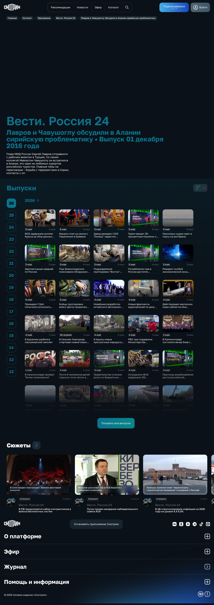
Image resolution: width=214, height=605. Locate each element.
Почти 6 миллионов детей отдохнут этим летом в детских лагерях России (74, 377)
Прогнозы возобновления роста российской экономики (178, 377)
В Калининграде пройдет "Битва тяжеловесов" (40, 376)
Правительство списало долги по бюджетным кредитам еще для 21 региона (108, 379)
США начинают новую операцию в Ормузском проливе (39, 413)
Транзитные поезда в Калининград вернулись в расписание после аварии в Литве (178, 414)
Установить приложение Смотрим (96, 525)
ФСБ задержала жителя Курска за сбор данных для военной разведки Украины (39, 238)
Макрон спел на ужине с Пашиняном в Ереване (73, 235)
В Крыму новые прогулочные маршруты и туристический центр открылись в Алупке (109, 343)
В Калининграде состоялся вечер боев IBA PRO (178, 342)
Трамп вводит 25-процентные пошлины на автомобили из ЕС (143, 237)
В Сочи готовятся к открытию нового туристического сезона (142, 413)
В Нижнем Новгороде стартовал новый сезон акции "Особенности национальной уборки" (73, 343)
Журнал (107, 568)
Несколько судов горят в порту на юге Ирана (177, 235)
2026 (38, 201)
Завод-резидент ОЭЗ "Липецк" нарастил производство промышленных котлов (107, 238)
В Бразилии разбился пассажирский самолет (39, 341)
